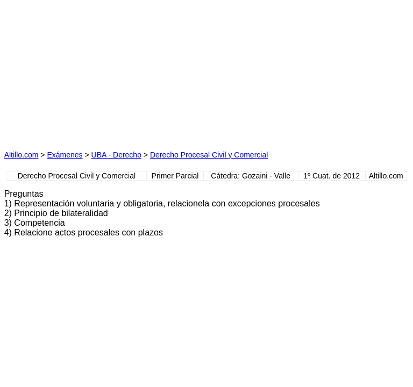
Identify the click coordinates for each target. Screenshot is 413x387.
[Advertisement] (105, 71)
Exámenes (64, 154)
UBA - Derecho (116, 154)
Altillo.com (21, 154)
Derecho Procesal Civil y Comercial (209, 154)
